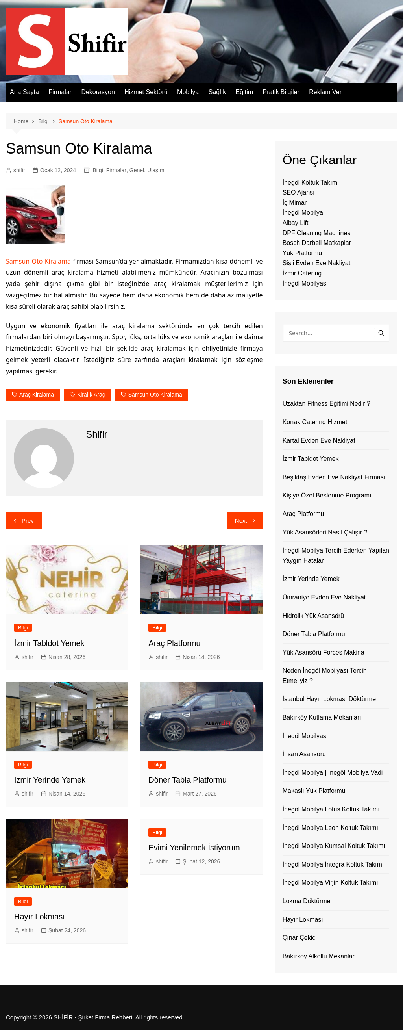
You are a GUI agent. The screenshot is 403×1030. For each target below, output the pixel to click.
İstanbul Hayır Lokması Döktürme (329, 699)
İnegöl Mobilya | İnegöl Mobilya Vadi (333, 772)
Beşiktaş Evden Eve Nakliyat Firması (334, 477)
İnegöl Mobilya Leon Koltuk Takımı (330, 827)
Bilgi (97, 170)
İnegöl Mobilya (303, 212)
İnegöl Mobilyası (305, 283)
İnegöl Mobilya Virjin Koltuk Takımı (330, 882)
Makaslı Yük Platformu (314, 790)
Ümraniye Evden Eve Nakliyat (324, 597)
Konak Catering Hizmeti (316, 422)
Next (241, 520)
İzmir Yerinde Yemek (49, 780)
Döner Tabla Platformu (187, 780)
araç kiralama (36, 395)
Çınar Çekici (300, 937)
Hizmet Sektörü (145, 92)
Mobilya (188, 92)
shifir (19, 170)
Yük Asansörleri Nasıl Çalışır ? (325, 532)
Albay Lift (296, 222)
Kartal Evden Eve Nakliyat (319, 440)
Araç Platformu (174, 643)
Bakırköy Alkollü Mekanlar (319, 956)
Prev (28, 520)
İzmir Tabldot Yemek (49, 643)
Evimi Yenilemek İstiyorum (194, 847)
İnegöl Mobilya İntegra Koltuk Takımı (333, 864)
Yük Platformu (302, 253)
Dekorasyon (98, 92)
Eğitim (244, 92)
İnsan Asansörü (304, 754)
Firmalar (60, 92)
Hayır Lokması (39, 916)
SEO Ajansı (299, 192)
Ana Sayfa (24, 92)
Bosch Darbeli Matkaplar (317, 242)
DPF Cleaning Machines (317, 233)
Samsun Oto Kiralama (38, 261)
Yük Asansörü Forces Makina (323, 652)
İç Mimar (295, 202)
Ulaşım (156, 170)
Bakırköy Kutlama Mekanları (322, 717)
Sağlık (217, 92)
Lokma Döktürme (307, 901)
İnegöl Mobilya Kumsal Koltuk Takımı (334, 846)
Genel (136, 170)
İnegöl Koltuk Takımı (311, 182)
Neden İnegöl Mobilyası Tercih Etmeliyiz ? (325, 675)
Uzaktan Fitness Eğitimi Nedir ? (326, 403)
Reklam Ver (325, 92)
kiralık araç (91, 395)
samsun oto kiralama (155, 395)
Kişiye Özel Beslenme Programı (327, 495)
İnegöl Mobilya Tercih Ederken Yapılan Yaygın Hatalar (336, 555)
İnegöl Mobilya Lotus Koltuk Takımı (331, 809)
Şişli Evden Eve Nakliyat (317, 263)
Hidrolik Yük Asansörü (313, 615)
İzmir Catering (302, 273)
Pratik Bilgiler (281, 92)
